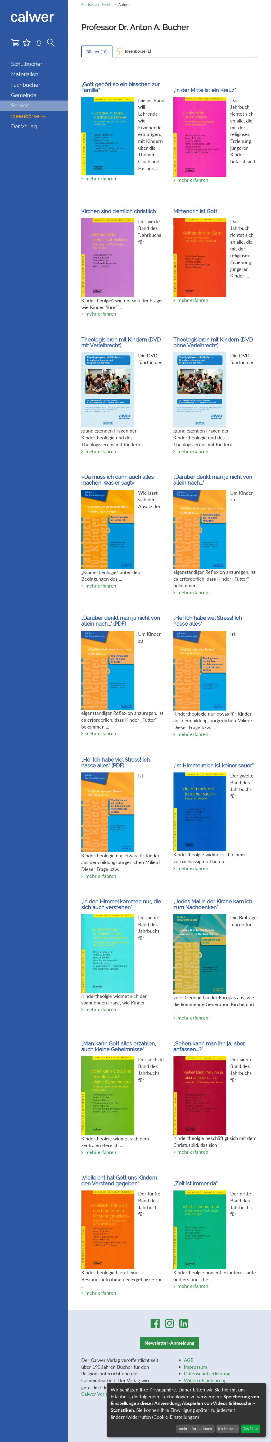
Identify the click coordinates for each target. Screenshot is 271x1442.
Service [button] (20, 105)
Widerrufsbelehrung (205, 1380)
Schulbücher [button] (26, 64)
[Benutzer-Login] (39, 44)
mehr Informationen (195, 1428)
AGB (189, 1360)
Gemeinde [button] (24, 95)
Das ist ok (250, 1428)
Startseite (89, 4)
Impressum (195, 1367)
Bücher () (96, 51)
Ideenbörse (28, 116)
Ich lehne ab (228, 1428)
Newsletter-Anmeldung (169, 1343)
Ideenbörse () (138, 50)
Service (107, 4)
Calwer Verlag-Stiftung (105, 1394)
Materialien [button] (24, 74)
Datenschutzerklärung (207, 1373)
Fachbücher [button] (25, 85)
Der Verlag (24, 126)
